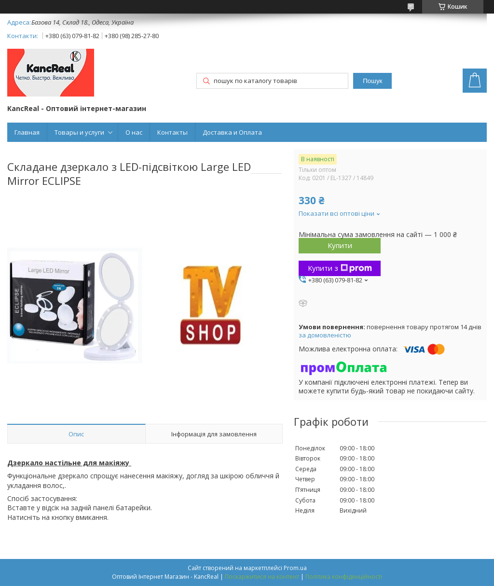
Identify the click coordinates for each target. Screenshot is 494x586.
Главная (27, 132)
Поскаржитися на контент (262, 576)
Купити (340, 245)
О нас (133, 132)
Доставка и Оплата (232, 132)
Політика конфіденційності (343, 576)
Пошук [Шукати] (372, 80)
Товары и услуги (79, 132)
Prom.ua (295, 568)
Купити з (340, 268)
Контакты (172, 132)
